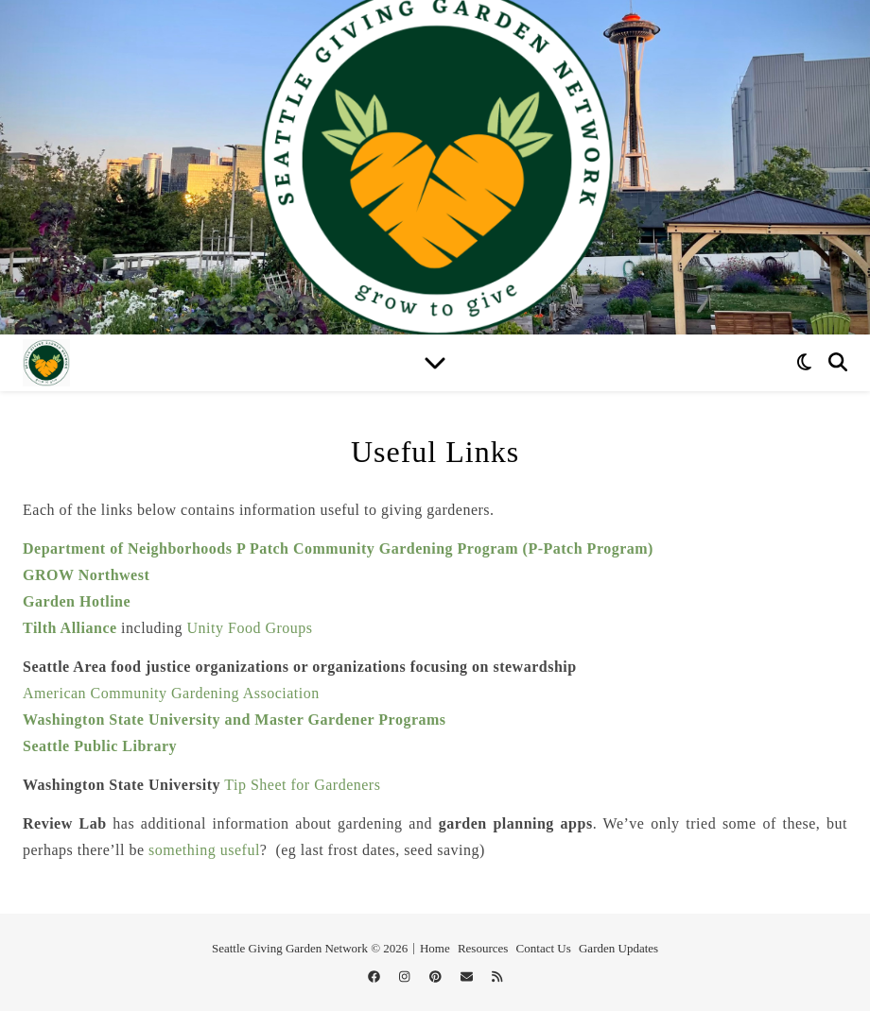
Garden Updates (618, 948)
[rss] (497, 976)
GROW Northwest (86, 575)
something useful (204, 850)
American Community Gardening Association (171, 693)
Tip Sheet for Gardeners (302, 785)
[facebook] (375, 976)
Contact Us (543, 948)
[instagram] (406, 976)
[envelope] (468, 976)
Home (435, 948)
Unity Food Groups (250, 628)
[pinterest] (436, 976)
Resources (483, 948)
